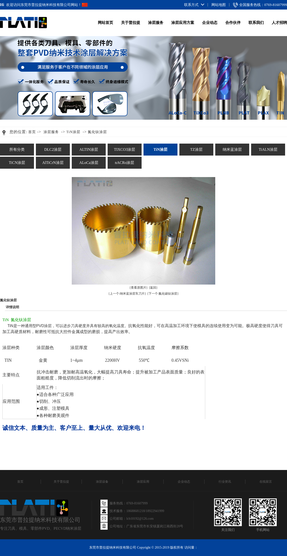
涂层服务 (155, 23)
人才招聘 (279, 23)
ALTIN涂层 (88, 149)
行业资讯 (225, 481)
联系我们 (256, 23)
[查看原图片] (138, 287)
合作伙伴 (233, 23)
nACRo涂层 (124, 163)
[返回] (153, 287)
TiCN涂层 (17, 163)
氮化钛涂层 (97, 132)
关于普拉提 (130, 23)
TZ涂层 (196, 149)
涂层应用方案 (182, 23)
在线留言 (265, 481)
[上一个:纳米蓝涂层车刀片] (127, 293)
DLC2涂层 (52, 149)
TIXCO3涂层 (124, 149)
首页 (32, 132)
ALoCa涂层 (88, 163)
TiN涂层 (73, 132)
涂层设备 (102, 481)
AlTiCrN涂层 (52, 163)
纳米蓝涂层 (232, 149)
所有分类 (17, 149)
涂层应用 (143, 481)
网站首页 (105, 23)
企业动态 (209, 23)
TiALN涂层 (268, 149)
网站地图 (218, 5)
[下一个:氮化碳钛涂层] (163, 293)
